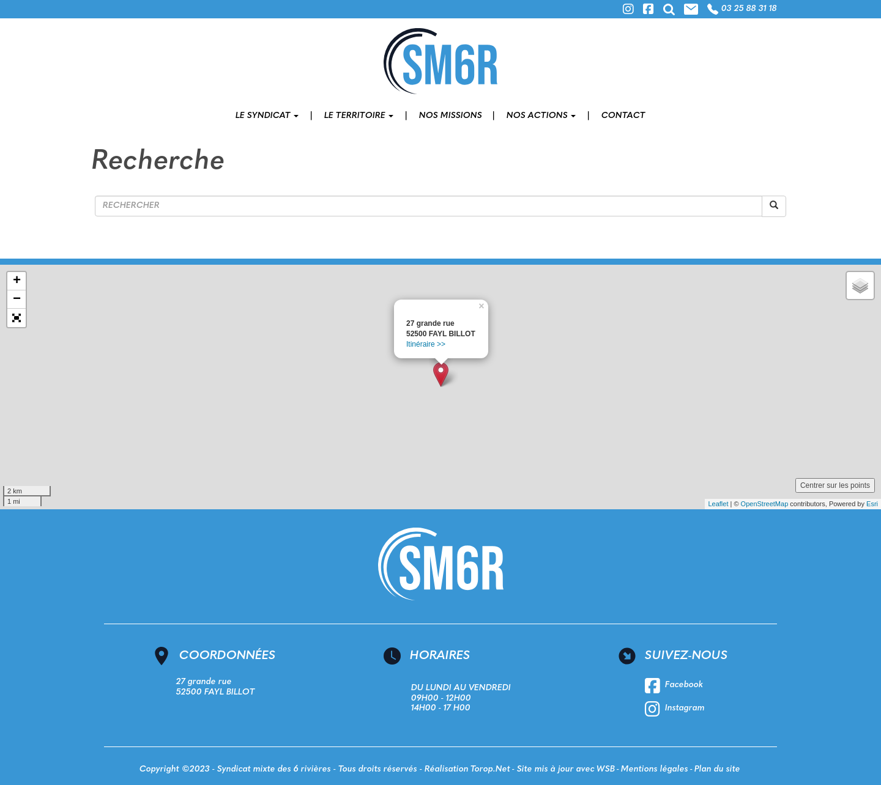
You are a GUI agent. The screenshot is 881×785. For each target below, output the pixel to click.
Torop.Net (490, 769)
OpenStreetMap (765, 503)
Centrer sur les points (835, 485)
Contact (623, 115)
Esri (872, 503)
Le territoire (358, 115)
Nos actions (541, 115)
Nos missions (450, 115)
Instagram (675, 709)
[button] (16, 318)
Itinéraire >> (425, 344)
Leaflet (718, 503)
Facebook (674, 686)
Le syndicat (267, 115)
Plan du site (717, 769)
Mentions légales (654, 769)
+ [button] (17, 281)
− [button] (17, 299)
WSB (606, 769)
